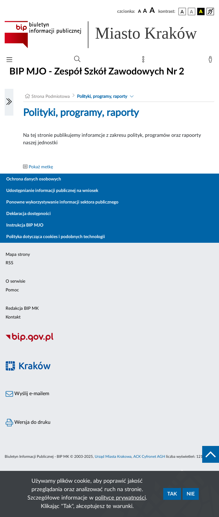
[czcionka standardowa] (139, 11)
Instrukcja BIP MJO (24, 225)
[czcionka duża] (153, 10)
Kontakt (13, 317)
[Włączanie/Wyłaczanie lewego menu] (9, 102)
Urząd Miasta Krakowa (113, 456)
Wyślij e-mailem (27, 394)
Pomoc (12, 290)
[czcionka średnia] (145, 11)
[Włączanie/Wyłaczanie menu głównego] (9, 60)
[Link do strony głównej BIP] (109, 34)
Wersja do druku (28, 422)
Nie (191, 493)
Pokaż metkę (41, 167)
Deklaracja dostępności (28, 214)
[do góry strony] (210, 454)
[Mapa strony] (144, 61)
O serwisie (15, 281)
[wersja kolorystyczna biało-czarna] (192, 11)
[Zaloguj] (211, 61)
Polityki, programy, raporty (102, 96)
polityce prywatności (120, 498)
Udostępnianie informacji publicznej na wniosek (52, 191)
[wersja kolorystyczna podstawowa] (182, 11)
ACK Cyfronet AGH (149, 456)
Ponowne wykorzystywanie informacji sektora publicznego (62, 202)
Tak (172, 493)
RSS (9, 263)
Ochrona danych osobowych (33, 179)
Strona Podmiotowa (50, 96)
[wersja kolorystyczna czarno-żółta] (201, 11)
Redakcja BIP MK (22, 308)
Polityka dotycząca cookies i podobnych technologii (55, 237)
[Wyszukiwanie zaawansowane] (77, 59)
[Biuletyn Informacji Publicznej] (109, 341)
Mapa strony (18, 254)
